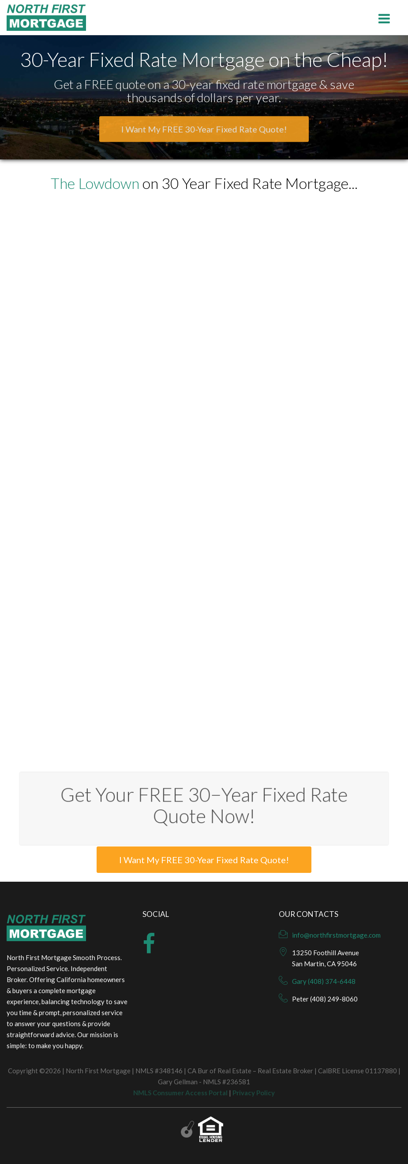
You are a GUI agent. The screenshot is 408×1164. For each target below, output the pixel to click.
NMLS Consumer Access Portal (180, 1093)
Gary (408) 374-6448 (324, 981)
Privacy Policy (253, 1093)
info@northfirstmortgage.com (336, 935)
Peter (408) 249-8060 (325, 999)
